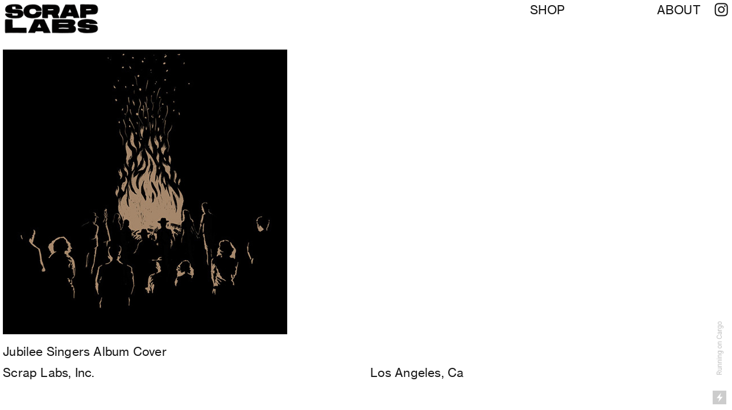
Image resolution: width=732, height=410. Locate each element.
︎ (721, 10)
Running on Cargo (719, 348)
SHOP (547, 10)
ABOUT (679, 10)
